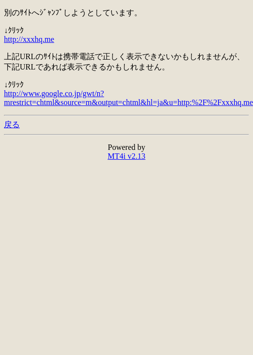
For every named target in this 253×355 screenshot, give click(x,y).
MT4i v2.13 (126, 156)
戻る (12, 124)
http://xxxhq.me (29, 39)
